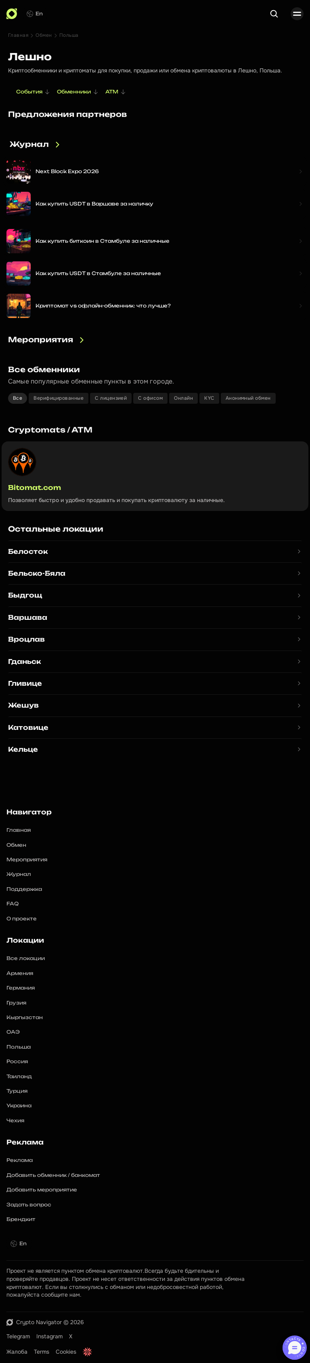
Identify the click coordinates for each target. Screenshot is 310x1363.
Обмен (44, 35)
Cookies (66, 1351)
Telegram (18, 1336)
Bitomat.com (34, 487)
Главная (18, 35)
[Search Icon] (274, 14)
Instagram (49, 1336)
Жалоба (16, 1351)
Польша (69, 35)
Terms (41, 1351)
